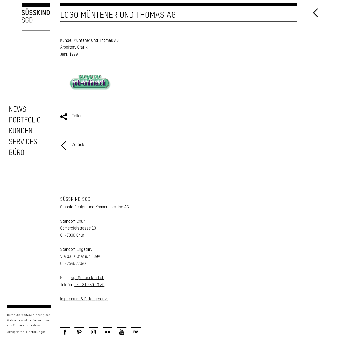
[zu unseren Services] (23, 142)
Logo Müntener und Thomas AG (118, 15)
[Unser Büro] (16, 153)
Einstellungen (36, 332)
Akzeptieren (15, 332)
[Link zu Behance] (136, 332)
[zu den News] (17, 109)
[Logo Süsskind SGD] (25, 17)
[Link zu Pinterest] (79, 332)
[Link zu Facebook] (65, 332)
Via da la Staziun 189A (80, 257)
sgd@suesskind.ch (87, 278)
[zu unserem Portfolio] (25, 120)
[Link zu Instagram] (93, 332)
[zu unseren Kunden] (21, 131)
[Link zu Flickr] (107, 332)
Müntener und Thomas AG (96, 40)
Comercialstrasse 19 (78, 228)
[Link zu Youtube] (121, 332)
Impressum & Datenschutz (84, 299)
